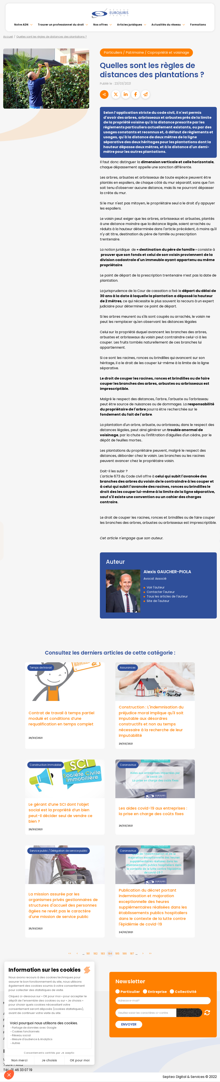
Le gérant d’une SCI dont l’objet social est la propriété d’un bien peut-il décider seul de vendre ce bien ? (60, 813)
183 (103, 954)
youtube (211, 541)
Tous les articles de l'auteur (167, 596)
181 (88, 954)
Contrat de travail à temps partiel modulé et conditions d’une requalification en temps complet (61, 718)
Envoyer (128, 1025)
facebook (211, 515)
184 (110, 954)
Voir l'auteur (156, 587)
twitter (211, 523)
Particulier (130, 992)
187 (132, 954)
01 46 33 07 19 (22, 1070)
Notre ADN (21, 24)
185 (117, 954)
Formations (198, 24)
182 (95, 954)
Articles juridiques (129, 24)
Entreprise (157, 992)
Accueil (8, 36)
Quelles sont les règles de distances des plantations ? (51, 36)
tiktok (211, 566)
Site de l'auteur (158, 601)
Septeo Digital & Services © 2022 (189, 1077)
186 (124, 954)
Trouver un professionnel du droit (61, 24)
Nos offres (100, 24)
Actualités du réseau (166, 24)
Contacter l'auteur (161, 592)
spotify (211, 558)
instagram (211, 549)
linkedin (211, 532)
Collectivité (185, 992)
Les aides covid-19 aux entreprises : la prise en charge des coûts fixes (153, 811)
